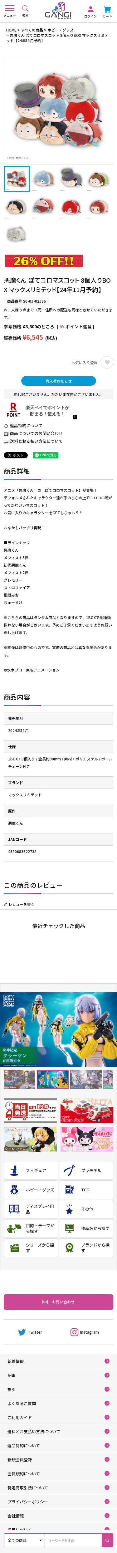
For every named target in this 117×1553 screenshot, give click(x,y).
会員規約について (23, 1474)
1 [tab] (19, 1080)
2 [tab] (53, 1079)
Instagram (85, 1332)
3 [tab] (86, 1079)
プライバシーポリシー (27, 1502)
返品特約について (26, 425)
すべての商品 (32, 29)
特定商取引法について (27, 1488)
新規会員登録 (19, 1460)
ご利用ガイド (19, 1417)
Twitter (30, 1332)
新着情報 (15, 1361)
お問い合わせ (58, 1302)
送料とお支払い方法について (36, 441)
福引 (11, 1389)
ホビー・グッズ (60, 29)
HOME (11, 29)
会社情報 (15, 1516)
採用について (19, 1530)
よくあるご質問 (21, 1403)
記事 (11, 1375)
